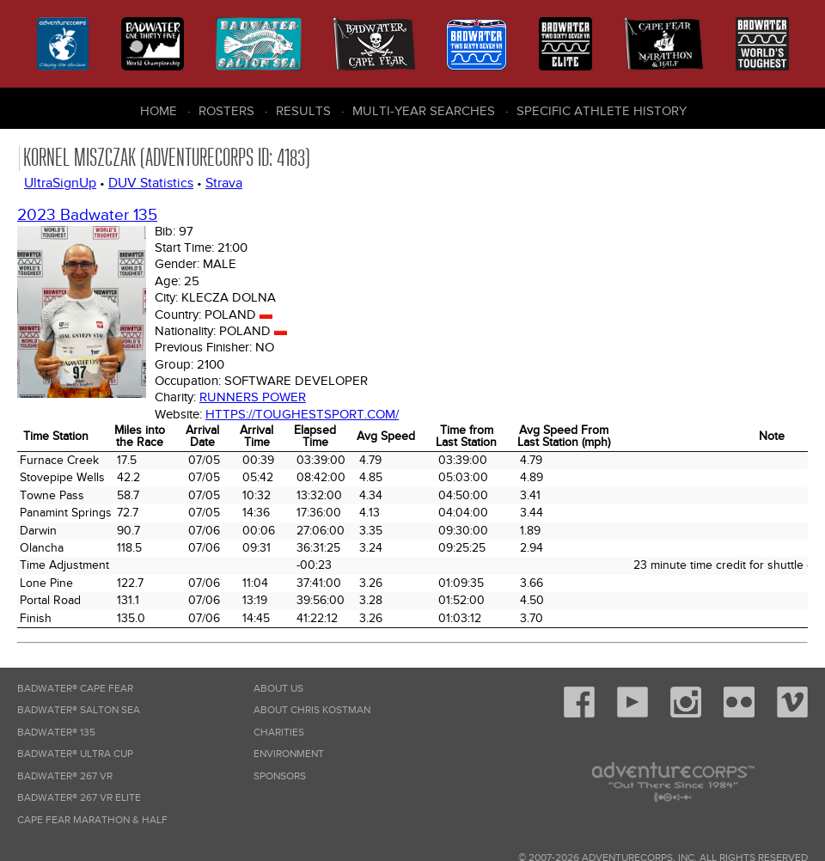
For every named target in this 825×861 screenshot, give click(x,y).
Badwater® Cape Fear (75, 688)
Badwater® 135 (56, 732)
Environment (289, 754)
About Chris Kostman (312, 710)
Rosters (226, 111)
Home (158, 111)
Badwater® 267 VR (65, 776)
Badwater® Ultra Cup (75, 754)
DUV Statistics (150, 183)
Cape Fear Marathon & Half (92, 820)
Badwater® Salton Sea (78, 710)
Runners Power (252, 397)
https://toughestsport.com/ (302, 414)
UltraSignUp (60, 183)
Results (303, 111)
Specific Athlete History (601, 111)
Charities (279, 732)
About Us (278, 688)
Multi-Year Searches (423, 111)
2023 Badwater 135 (87, 215)
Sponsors (280, 776)
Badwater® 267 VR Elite (79, 797)
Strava (223, 183)
